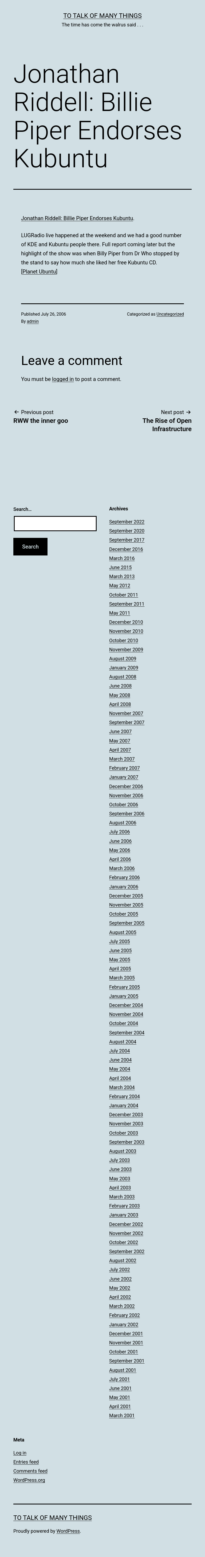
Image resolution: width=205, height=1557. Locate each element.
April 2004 (120, 1078)
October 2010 (123, 640)
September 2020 (126, 531)
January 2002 (123, 1324)
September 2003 (126, 1142)
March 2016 (122, 558)
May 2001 (119, 1397)
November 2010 (126, 631)
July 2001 (119, 1379)
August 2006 (122, 822)
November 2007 (126, 713)
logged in (63, 379)
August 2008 (122, 677)
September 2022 (126, 522)
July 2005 (119, 941)
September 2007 (126, 722)
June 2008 (120, 686)
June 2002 (120, 1279)
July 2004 (119, 1051)
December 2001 (126, 1333)
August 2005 (122, 932)
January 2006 (123, 886)
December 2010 (126, 622)
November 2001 (126, 1342)
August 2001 (122, 1370)
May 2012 (119, 585)
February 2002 (124, 1315)
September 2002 (126, 1251)
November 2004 (126, 1014)
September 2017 (126, 540)
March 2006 (122, 868)
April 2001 (120, 1406)
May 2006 (119, 850)
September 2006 (126, 813)
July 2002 (119, 1269)
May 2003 (119, 1178)
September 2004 (126, 1032)
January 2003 (123, 1215)
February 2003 (124, 1206)
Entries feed (26, 1462)
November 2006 (126, 795)
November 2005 (126, 905)
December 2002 (126, 1224)
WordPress (68, 1531)
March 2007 (122, 759)
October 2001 (123, 1352)
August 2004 (122, 1041)
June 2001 (120, 1388)
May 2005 (119, 959)
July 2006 (119, 832)
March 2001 (122, 1415)
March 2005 (122, 977)
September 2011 (126, 604)
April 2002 (120, 1297)
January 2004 (123, 1105)
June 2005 (120, 950)
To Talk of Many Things (102, 15)
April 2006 (120, 859)
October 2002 (123, 1242)
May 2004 (119, 1069)
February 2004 (124, 1096)
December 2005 (126, 896)
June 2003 (120, 1169)
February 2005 (124, 987)
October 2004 (123, 1023)
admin (33, 321)
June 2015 (120, 567)
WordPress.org (29, 1480)
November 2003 (126, 1123)
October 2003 (123, 1133)
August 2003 (122, 1151)
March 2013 (122, 576)
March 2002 (122, 1306)
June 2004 (120, 1060)
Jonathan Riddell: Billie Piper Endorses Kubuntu (77, 218)
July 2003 (119, 1160)
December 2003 (126, 1114)
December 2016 (126, 549)
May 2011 (119, 613)
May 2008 (119, 695)
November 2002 (126, 1233)
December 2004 (126, 1005)
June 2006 (120, 841)
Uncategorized (170, 314)
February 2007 (124, 768)
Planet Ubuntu (39, 271)
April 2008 (120, 704)
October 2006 (123, 804)
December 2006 (126, 786)
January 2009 (123, 667)
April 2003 (120, 1187)
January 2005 (123, 996)
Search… (22, 509)
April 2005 (120, 968)
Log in (19, 1453)
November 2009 (126, 649)
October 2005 (123, 914)
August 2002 (122, 1260)
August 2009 (122, 658)
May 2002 (119, 1288)
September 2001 (126, 1361)
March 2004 (122, 1087)
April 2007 (120, 750)
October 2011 (123, 595)
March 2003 (122, 1196)
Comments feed (30, 1471)
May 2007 (119, 741)
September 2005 (126, 923)
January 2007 (123, 777)
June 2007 (120, 731)
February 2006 (124, 877)
